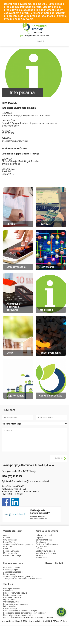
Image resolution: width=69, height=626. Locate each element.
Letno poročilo (9, 606)
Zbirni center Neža (44, 540)
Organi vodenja (10, 600)
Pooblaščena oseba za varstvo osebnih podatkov (24, 613)
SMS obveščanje (10, 540)
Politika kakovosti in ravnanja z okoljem (20, 611)
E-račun (6, 538)
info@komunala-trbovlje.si (37, 35)
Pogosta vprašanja (11, 551)
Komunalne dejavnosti (47, 531)
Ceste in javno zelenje (45, 551)
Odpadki (39, 538)
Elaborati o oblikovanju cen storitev (18, 615)
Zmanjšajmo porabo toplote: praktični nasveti (22, 579)
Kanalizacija (41, 542)
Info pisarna (8, 546)
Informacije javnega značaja (15, 604)
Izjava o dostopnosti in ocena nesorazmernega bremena (28, 617)
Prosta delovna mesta (13, 595)
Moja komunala (10, 553)
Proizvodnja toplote (11, 567)
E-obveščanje (9, 542)
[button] (61, 612)
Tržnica (39, 549)
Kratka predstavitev (11, 588)
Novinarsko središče (12, 597)
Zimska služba (42, 558)
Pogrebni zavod (42, 546)
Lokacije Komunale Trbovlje (15, 593)
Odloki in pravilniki (11, 602)
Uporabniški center (12, 531)
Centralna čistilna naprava (47, 544)
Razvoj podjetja (10, 608)
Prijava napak (9, 574)
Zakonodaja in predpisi (13, 572)
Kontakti (59, 563)
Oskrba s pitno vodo (44, 535)
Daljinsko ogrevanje (13, 563)
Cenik (5, 549)
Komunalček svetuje (12, 555)
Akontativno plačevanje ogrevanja (18, 544)
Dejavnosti (8, 591)
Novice (48, 563)
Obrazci (6, 535)
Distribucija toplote (11, 570)
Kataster (39, 555)
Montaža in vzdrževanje (46, 553)
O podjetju (8, 584)
